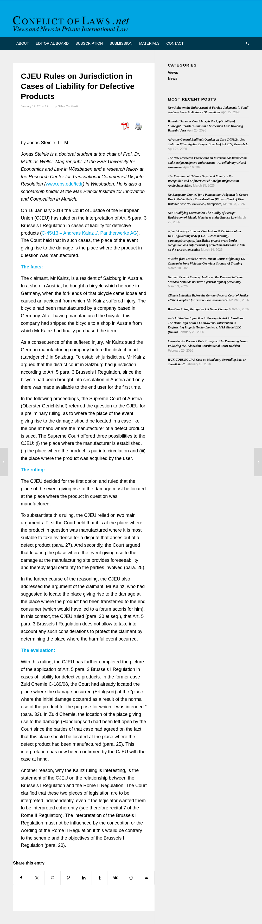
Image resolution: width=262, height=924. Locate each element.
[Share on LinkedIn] (84, 878)
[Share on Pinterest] (68, 878)
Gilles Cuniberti (68, 106)
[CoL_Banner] (72, 23)
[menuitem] (22, 43)
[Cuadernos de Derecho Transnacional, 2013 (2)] (4, 462)
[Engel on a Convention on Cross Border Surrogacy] (258, 462)
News (172, 78)
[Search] (246, 43)
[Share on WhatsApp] (52, 878)
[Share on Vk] (115, 878)
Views (173, 72)
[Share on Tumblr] (99, 878)
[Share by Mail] (146, 878)
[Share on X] (36, 878)
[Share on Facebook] (21, 878)
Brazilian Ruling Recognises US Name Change (198, 309)
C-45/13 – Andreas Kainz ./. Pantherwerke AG (89, 233)
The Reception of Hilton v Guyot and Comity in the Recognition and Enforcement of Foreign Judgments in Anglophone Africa (203, 180)
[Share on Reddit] (131, 878)
